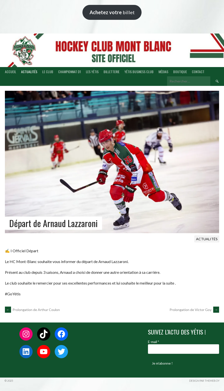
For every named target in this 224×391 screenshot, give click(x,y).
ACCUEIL (10, 71)
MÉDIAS (163, 71)
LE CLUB (47, 71)
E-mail (153, 342)
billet (112, 12)
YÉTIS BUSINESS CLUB (139, 71)
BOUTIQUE (180, 71)
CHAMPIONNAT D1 (69, 71)
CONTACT (198, 71)
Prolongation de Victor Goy (194, 310)
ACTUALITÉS (29, 71)
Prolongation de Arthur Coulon (32, 310)
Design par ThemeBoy (204, 380)
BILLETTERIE (111, 71)
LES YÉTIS (92, 71)
